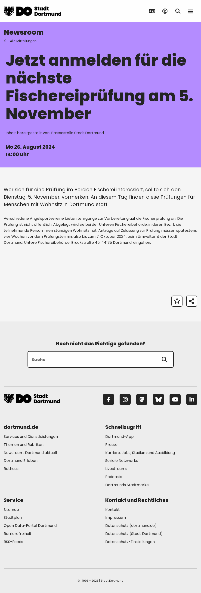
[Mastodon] (141, 399)
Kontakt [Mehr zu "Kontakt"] (112, 509)
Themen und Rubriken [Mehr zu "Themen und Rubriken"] (23, 444)
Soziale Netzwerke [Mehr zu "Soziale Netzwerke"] (121, 460)
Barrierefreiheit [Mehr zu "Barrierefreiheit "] (17, 533)
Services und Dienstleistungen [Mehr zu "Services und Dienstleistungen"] (31, 436)
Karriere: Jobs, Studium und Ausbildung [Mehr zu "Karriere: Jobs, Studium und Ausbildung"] (140, 452)
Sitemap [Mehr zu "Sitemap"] (11, 509)
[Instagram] (125, 399)
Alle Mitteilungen (21, 41)
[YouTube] (175, 399)
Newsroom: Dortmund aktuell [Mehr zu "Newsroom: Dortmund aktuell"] (30, 452)
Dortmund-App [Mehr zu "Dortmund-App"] (119, 436)
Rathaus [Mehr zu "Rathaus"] (11, 468)
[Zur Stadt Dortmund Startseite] (32, 11)
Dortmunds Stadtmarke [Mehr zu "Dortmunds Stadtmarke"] (127, 485)
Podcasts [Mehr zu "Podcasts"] (113, 476)
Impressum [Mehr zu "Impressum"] (115, 517)
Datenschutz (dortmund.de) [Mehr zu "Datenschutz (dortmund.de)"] (131, 525)
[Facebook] (108, 399)
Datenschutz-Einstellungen (130, 542)
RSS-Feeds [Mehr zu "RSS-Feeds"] (13, 541)
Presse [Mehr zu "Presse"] (111, 444)
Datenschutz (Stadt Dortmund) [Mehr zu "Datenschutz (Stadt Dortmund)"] (134, 533)
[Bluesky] (158, 399)
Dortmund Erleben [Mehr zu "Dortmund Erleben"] (20, 460)
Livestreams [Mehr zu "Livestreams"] (116, 468)
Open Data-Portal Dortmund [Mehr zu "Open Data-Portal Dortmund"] (30, 525)
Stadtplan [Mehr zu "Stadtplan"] (13, 517)
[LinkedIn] (191, 399)
